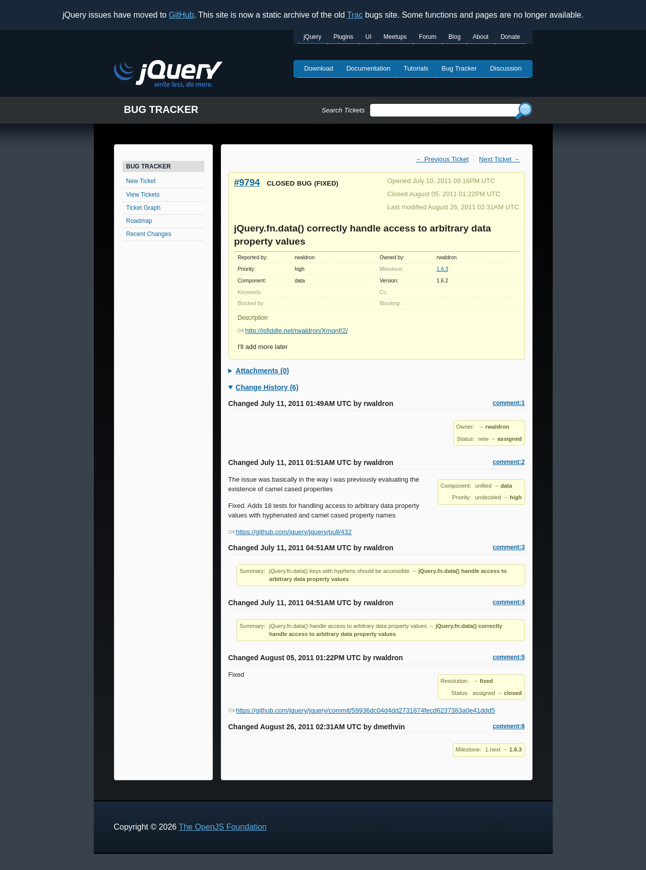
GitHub (181, 15)
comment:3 (508, 547)
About (480, 36)
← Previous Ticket (442, 159)
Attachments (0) (262, 371)
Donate (510, 36)
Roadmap (139, 220)
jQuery (312, 36)
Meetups (395, 36)
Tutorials (415, 68)
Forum (428, 36)
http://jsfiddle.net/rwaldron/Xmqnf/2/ (293, 330)
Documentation (368, 68)
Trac (355, 15)
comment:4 (508, 602)
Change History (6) (267, 387)
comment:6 (508, 726)
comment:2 (508, 462)
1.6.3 (442, 269)
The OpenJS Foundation (222, 827)
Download (318, 68)
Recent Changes (148, 234)
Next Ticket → (499, 159)
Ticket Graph (143, 207)
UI (369, 36)
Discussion (506, 68)
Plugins (343, 36)
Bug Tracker (459, 68)
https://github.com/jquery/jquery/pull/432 (290, 532)
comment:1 (508, 403)
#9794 (247, 182)
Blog (454, 36)
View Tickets (142, 194)
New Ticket (141, 181)
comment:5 (508, 657)
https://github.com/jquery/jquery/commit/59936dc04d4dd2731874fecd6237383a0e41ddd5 (361, 710)
